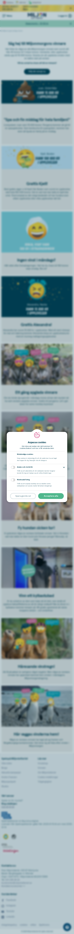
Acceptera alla (51, 496)
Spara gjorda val (23, 496)
